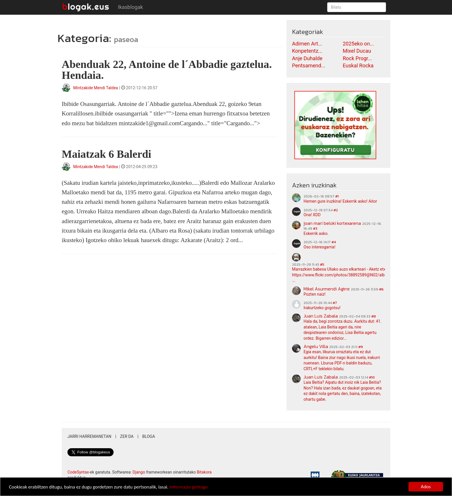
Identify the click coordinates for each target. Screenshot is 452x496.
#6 (381, 289)
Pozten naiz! (314, 294)
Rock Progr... (357, 58)
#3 (315, 228)
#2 (336, 210)
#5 (322, 264)
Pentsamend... (308, 65)
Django (139, 472)
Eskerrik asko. (316, 233)
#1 (337, 196)
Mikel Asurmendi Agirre (327, 288)
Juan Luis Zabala (321, 315)
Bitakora (204, 472)
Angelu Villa (316, 346)
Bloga (148, 436)
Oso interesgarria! (319, 247)
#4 (334, 242)
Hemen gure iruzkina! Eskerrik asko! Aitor (340, 201)
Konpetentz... (307, 51)
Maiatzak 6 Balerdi (106, 154)
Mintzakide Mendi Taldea (95, 87)
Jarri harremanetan (89, 436)
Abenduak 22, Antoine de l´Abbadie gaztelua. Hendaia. (167, 69)
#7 (335, 302)
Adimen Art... (307, 44)
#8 (373, 316)
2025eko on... (358, 44)
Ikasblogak (130, 7)
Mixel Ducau (357, 51)
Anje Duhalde (307, 58)
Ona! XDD (312, 214)
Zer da (127, 436)
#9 (360, 346)
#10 (372, 377)
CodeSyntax (78, 472)
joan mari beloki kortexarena (332, 223)
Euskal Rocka (358, 65)
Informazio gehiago (189, 487)
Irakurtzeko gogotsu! (322, 307)
